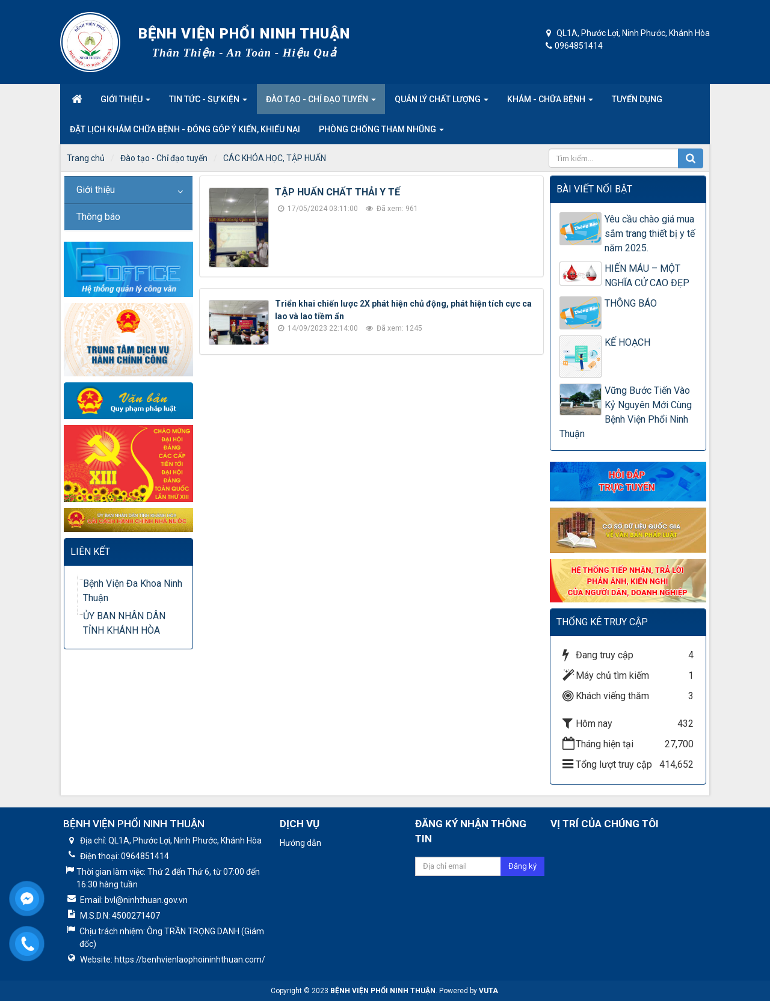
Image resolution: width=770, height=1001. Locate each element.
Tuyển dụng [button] (637, 99)
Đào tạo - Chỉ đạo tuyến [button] (321, 102)
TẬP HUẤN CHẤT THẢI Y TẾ (337, 192)
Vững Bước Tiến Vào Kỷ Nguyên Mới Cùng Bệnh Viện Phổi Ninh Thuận (625, 412)
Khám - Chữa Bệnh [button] (550, 102)
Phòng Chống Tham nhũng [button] (381, 132)
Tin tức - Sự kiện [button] (208, 102)
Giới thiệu (95, 189)
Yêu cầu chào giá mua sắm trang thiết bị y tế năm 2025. (650, 233)
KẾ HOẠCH (627, 342)
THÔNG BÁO (631, 303)
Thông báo (98, 216)
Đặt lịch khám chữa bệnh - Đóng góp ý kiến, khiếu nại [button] (185, 129)
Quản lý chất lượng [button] (441, 102)
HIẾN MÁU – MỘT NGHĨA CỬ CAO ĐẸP (647, 276)
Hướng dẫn (300, 843)
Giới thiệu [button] (125, 102)
